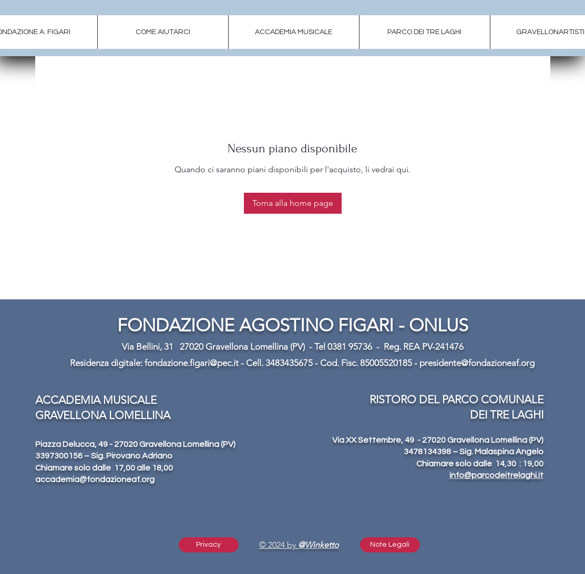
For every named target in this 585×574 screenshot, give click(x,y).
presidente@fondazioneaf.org (477, 363)
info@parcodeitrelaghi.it (496, 475)
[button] (390, 544)
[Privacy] (209, 544)
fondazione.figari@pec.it (192, 363)
